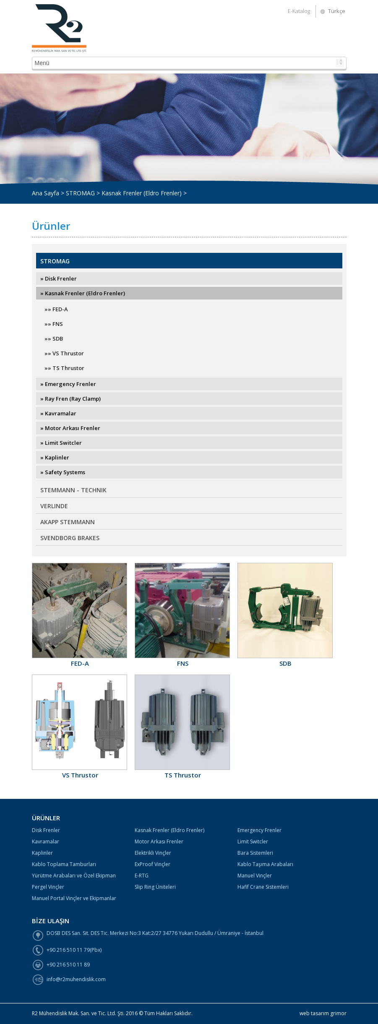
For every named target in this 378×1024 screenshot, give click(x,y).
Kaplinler (42, 852)
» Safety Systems (62, 472)
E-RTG (142, 875)
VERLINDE (54, 506)
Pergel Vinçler (48, 886)
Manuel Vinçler (254, 875)
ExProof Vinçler (152, 864)
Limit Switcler (252, 841)
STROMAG (55, 261)
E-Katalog (299, 11)
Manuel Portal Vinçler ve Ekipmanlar (74, 898)
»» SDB (53, 338)
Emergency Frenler (259, 830)
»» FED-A (56, 309)
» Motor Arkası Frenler (70, 428)
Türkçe (336, 11)
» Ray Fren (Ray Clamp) (70, 398)
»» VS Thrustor (64, 353)
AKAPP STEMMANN (67, 522)
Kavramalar (45, 841)
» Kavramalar (58, 413)
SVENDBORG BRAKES (69, 538)
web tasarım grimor (323, 1013)
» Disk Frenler (58, 278)
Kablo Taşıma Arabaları (265, 864)
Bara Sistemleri (255, 852)
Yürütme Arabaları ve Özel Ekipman (74, 875)
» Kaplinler (54, 457)
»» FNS (53, 324)
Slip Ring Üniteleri (155, 886)
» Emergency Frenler (68, 384)
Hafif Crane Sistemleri (263, 886)
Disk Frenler (46, 830)
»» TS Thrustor (64, 368)
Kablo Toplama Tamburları (64, 864)
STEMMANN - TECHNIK (73, 490)
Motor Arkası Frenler (159, 841)
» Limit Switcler (61, 442)
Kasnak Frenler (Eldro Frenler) (169, 830)
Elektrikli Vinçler (153, 852)
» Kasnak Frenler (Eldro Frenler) (82, 293)
